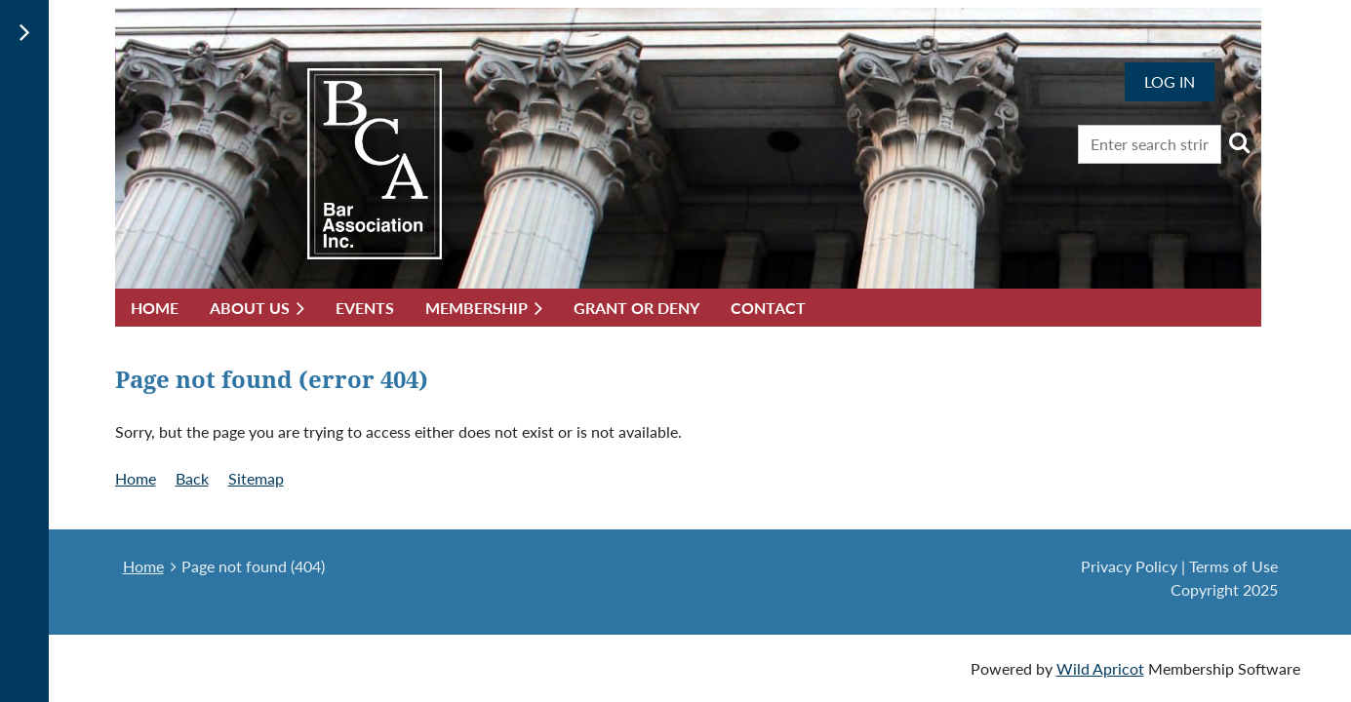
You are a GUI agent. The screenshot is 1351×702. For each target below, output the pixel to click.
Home (135, 478)
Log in (1169, 81)
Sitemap (256, 478)
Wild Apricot (1100, 668)
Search (1239, 142)
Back (192, 478)
